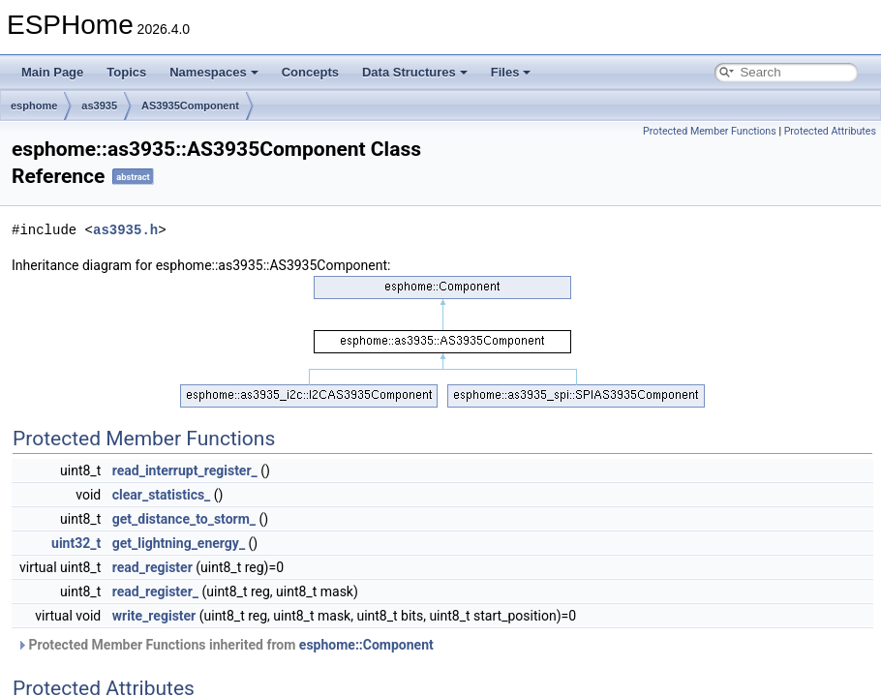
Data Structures (415, 72)
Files (511, 72)
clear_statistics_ (161, 494)
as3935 (99, 105)
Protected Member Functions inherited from (225, 644)
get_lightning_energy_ (178, 543)
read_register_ (155, 591)
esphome (34, 105)
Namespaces (213, 72)
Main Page (52, 72)
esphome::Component (366, 644)
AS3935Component (190, 105)
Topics (126, 72)
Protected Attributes (830, 131)
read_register (152, 567)
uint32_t (76, 543)
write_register (154, 615)
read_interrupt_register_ (185, 470)
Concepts (310, 72)
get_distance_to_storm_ (184, 519)
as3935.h (125, 230)
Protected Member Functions (709, 131)
